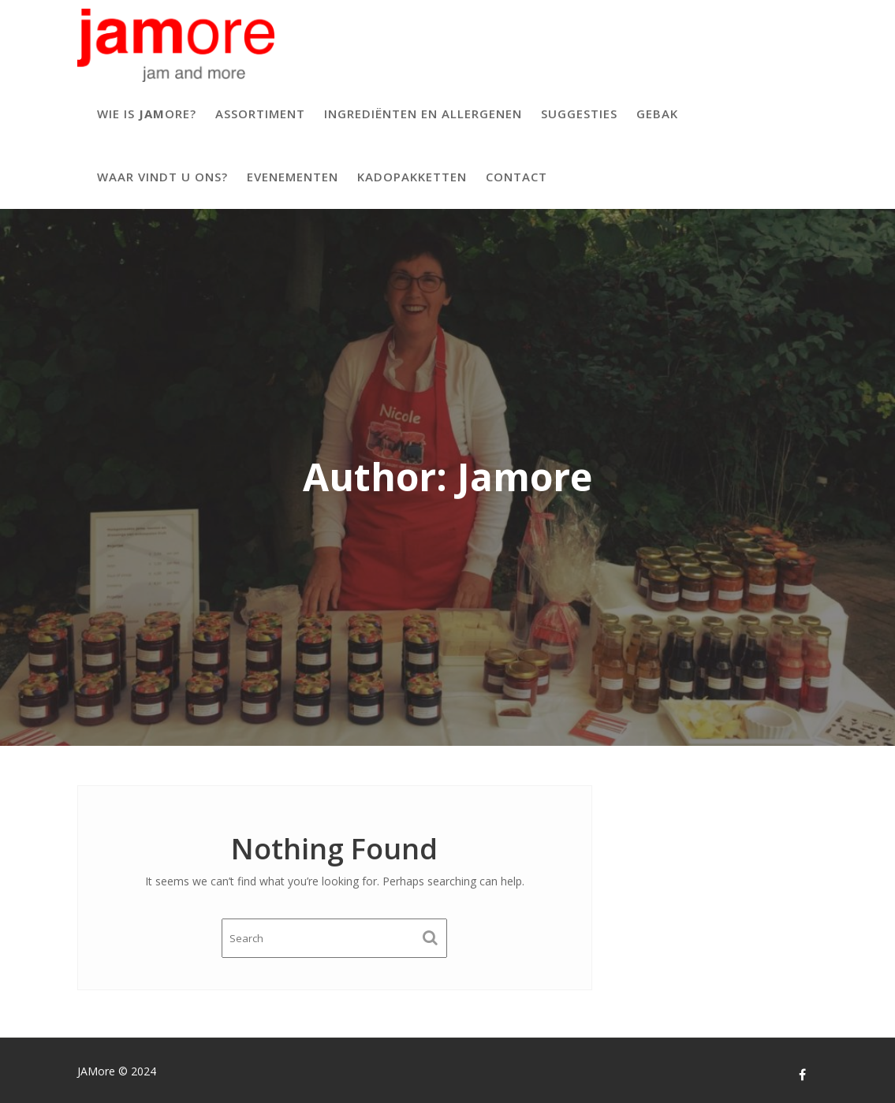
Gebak (657, 113)
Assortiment (260, 113)
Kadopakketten (412, 176)
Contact (516, 176)
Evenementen (292, 176)
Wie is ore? (146, 113)
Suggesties (579, 113)
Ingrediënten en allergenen (423, 113)
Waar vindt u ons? (162, 176)
